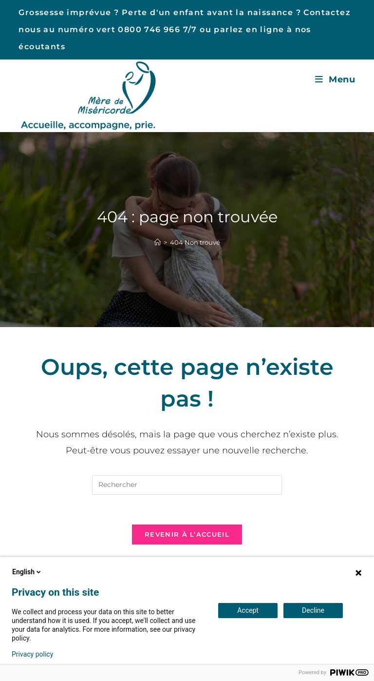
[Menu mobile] (335, 79)
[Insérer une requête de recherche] (187, 485)
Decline (313, 610)
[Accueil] (157, 242)
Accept (248, 610)
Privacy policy (32, 654)
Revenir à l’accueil (187, 534)
